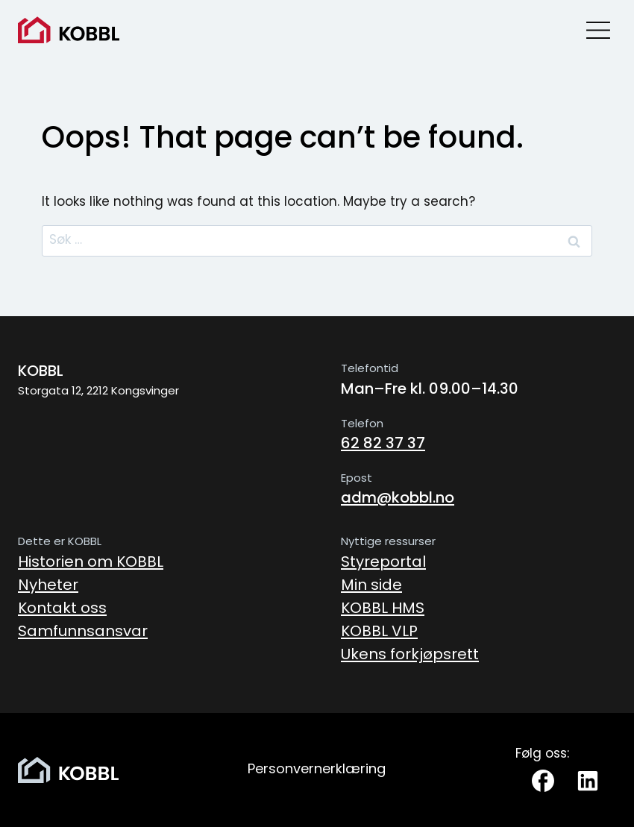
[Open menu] (598, 30)
